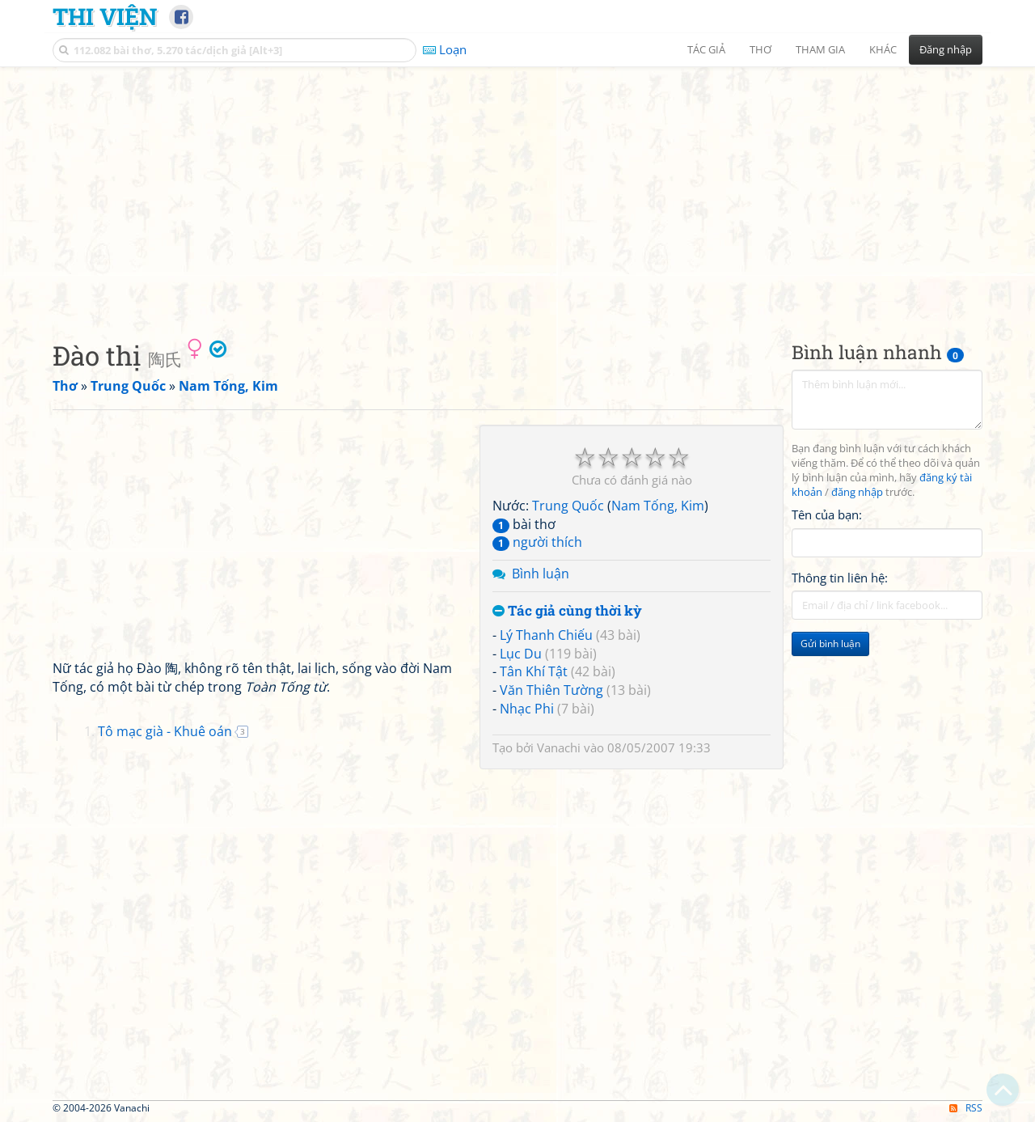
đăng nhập (857, 492)
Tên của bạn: (827, 514)
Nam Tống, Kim (657, 505)
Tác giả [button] (706, 49)
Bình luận (540, 573)
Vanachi (559, 747)
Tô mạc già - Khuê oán (165, 731)
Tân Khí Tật (534, 671)
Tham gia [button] (820, 49)
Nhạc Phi (527, 709)
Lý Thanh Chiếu (546, 635)
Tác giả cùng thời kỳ (567, 611)
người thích (537, 542)
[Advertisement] (517, 190)
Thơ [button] (760, 49)
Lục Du (521, 654)
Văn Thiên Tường (551, 690)
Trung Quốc (568, 505)
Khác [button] (883, 49)
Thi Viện (105, 16)
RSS (965, 1108)
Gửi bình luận (830, 643)
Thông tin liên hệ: (840, 577)
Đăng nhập (945, 49)
